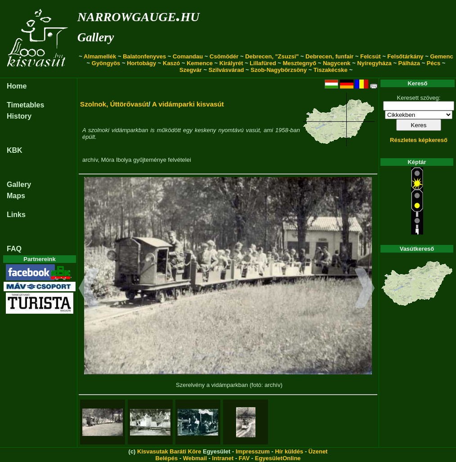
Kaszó (171, 63)
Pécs (433, 63)
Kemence (200, 63)
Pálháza (409, 63)
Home (17, 86)
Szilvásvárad (226, 70)
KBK (14, 150)
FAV (244, 458)
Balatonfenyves (144, 56)
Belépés (166, 458)
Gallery (95, 37)
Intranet (223, 458)
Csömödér (224, 56)
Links (16, 214)
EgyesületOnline (278, 458)
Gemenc (441, 56)
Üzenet (318, 451)
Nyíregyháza (374, 63)
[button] (89, 289)
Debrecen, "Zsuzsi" (272, 56)
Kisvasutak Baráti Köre (169, 451)
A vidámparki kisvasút (188, 104)
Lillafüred (263, 63)
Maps (16, 196)
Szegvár (190, 70)
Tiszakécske (330, 70)
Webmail (195, 458)
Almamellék (100, 56)
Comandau (188, 56)
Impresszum (253, 451)
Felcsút (370, 56)
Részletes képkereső (418, 140)
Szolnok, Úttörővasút (114, 104)
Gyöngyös (106, 63)
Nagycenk (336, 63)
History (19, 116)
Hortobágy (141, 63)
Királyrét (231, 63)
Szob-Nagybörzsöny (278, 70)
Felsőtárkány (405, 56)
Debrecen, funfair (329, 56)
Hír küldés (289, 451)
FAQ (14, 249)
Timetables (25, 105)
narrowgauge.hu (138, 15)
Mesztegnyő (299, 63)
